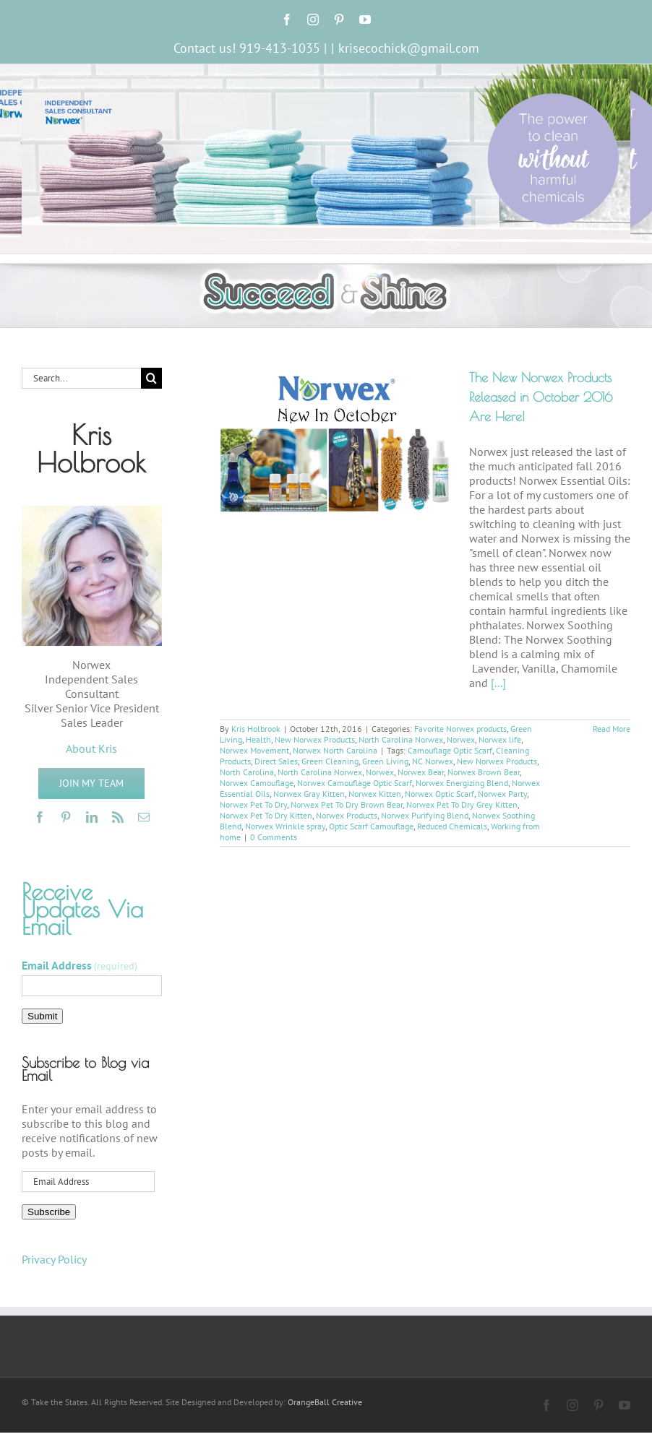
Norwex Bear (421, 772)
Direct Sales (276, 761)
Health (258, 739)
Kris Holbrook (255, 728)
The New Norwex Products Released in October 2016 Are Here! (540, 397)
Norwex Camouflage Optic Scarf (354, 782)
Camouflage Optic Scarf (450, 750)
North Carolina (247, 772)
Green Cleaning (330, 761)
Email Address (79, 965)
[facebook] (40, 817)
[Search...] (81, 378)
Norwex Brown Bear (483, 772)
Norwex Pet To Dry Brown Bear (347, 804)
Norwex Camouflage (256, 782)
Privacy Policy (54, 1259)
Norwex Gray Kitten (309, 793)
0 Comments (273, 837)
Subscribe (48, 1211)
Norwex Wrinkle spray (285, 826)
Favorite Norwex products (460, 728)
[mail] (144, 817)
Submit (42, 1016)
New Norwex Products (315, 739)
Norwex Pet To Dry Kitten (266, 815)
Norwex (461, 739)
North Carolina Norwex (401, 739)
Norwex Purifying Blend (424, 815)
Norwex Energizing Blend (462, 782)
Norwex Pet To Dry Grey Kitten (462, 804)
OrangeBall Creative (325, 1401)
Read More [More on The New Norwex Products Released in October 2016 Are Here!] (611, 728)
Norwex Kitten (374, 793)
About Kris (91, 748)
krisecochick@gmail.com (408, 48)
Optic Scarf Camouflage (371, 826)
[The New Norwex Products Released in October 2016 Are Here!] (335, 441)
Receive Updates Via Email (82, 909)
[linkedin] (92, 817)
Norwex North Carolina (335, 750)
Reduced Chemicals (452, 826)
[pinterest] (66, 817)
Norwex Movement (254, 750)
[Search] (151, 378)
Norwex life (500, 739)
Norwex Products (346, 815)
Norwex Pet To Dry (253, 804)
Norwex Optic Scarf (439, 793)
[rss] (118, 817)
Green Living (385, 761)
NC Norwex (432, 761)
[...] (498, 682)
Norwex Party (502, 793)
